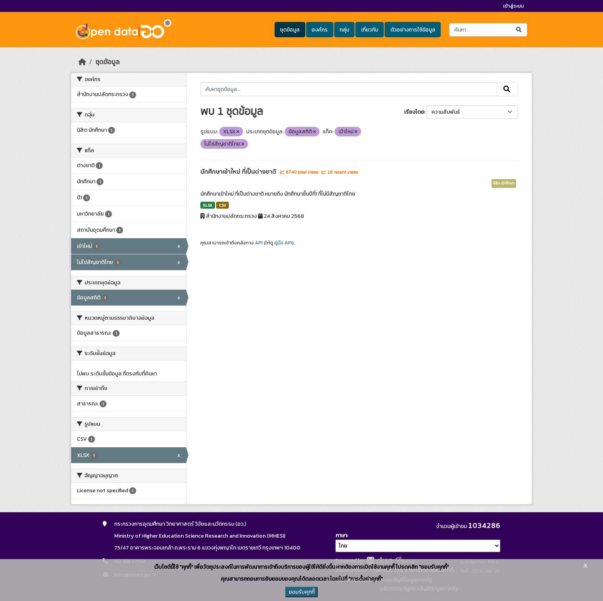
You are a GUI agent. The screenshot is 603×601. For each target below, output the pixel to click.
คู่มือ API (283, 242)
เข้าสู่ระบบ (513, 6)
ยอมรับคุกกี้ (301, 592)
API (259, 242)
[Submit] (519, 30)
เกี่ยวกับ (369, 30)
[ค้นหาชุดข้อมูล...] (488, 30)
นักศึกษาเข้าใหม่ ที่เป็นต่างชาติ (239, 172)
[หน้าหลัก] (82, 62)
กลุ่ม (344, 30)
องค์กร (319, 30)
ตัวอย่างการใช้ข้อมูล (412, 30)
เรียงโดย (414, 112)
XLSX (207, 205)
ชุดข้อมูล (290, 30)
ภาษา (341, 535)
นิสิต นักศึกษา (504, 183)
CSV (222, 205)
